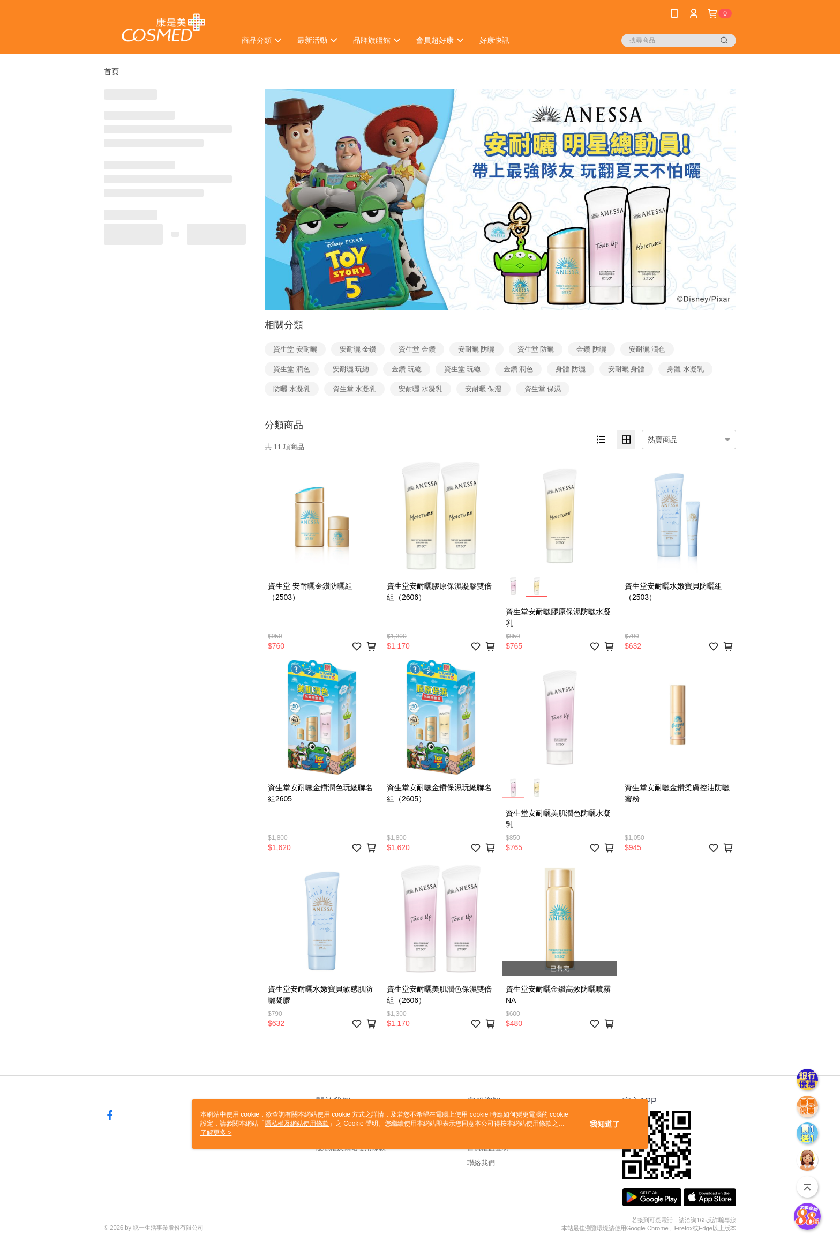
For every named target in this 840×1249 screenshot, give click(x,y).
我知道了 (605, 1124)
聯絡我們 (481, 1163)
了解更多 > (215, 1132)
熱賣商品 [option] (663, 439)
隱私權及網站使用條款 (297, 1123)
